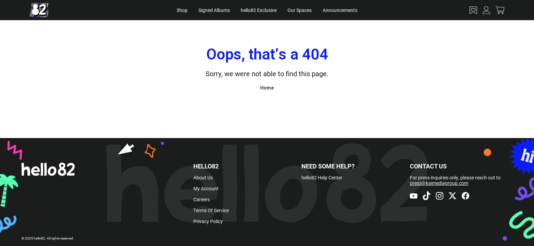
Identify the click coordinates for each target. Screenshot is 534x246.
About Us (203, 177)
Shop (182, 10)
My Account (206, 188)
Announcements (340, 10)
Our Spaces (299, 10)
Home (267, 88)
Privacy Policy (208, 221)
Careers (201, 199)
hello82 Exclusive (259, 10)
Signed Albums (214, 10)
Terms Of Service (211, 210)
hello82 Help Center (321, 177)
